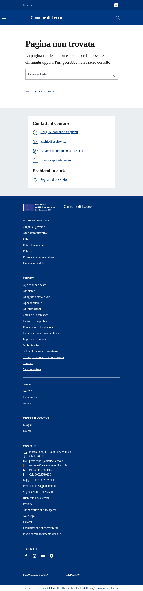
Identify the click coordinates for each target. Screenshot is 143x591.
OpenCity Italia (59, 588)
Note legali (29, 515)
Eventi (27, 430)
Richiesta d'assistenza (36, 497)
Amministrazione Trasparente (41, 509)
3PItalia (87, 588)
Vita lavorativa (32, 369)
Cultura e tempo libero (36, 321)
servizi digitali (43, 588)
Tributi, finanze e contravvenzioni (43, 357)
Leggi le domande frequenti (39, 479)
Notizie (27, 391)
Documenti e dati (33, 263)
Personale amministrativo (38, 257)
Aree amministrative (35, 233)
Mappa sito (73, 574)
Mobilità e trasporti (34, 345)
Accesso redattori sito (108, 588)
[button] (28, 5)
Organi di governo (34, 227)
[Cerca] (112, 74)
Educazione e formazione (38, 327)
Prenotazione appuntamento (40, 485)
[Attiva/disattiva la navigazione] (4, 17)
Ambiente (29, 290)
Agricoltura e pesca (34, 284)
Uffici (26, 239)
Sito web (28, 588)
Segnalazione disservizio (38, 491)
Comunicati (30, 397)
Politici (27, 251)
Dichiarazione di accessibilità (40, 527)
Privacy (27, 503)
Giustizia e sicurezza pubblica (41, 333)
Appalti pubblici (33, 303)
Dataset (27, 521)
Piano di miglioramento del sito (42, 534)
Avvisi (27, 403)
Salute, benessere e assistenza (41, 351)
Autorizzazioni (32, 309)
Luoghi (27, 424)
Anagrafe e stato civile (36, 297)
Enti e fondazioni (33, 245)
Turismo (28, 363)
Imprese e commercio (36, 339)
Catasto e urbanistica (35, 315)
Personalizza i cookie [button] (36, 574)
